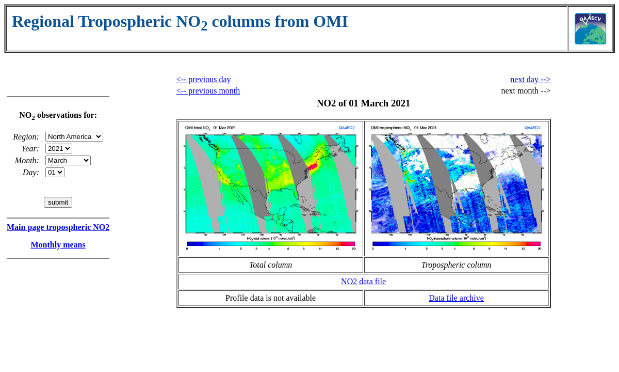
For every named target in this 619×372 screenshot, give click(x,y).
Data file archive (456, 297)
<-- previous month (208, 90)
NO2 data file (363, 281)
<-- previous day (203, 79)
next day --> (530, 79)
